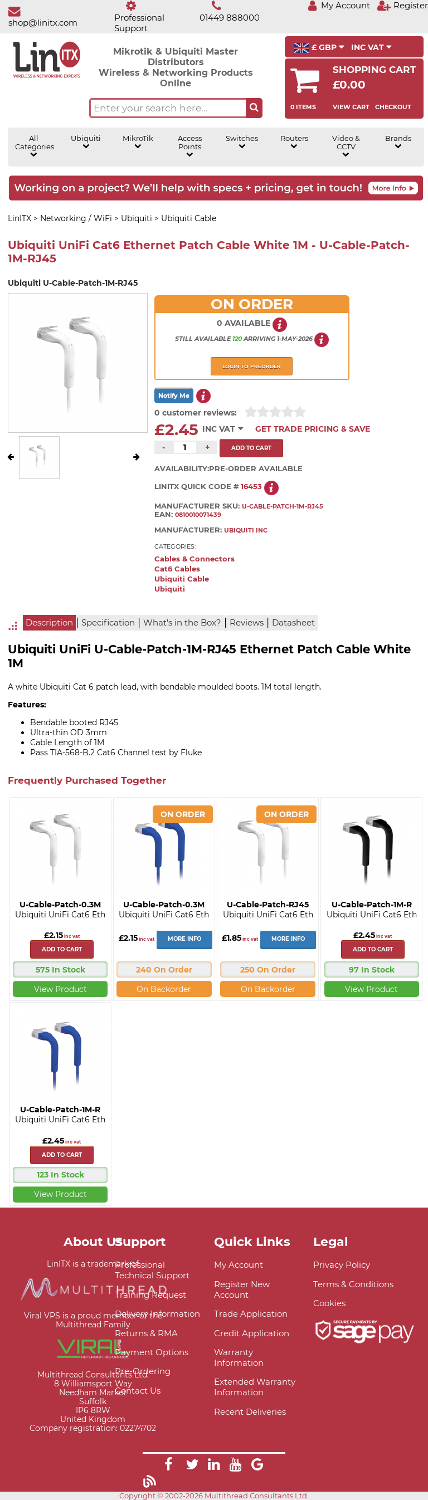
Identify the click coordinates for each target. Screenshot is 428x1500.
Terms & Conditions (353, 1284)
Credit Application (251, 1333)
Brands (398, 142)
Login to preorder (251, 366)
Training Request (150, 1294)
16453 (251, 486)
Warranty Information (239, 1357)
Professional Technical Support (152, 1270)
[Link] (168, 1466)
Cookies (329, 1303)
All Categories (34, 146)
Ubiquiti (86, 142)
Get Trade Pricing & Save (312, 429)
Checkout (393, 107)
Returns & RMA (146, 1333)
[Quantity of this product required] (185, 447)
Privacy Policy (341, 1264)
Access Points (190, 146)
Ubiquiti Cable (181, 579)
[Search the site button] (254, 108)
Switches (242, 142)
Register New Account (242, 1289)
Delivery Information (157, 1313)
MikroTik (138, 142)
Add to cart (62, 949)
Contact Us (137, 1390)
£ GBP (319, 47)
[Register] (402, 5)
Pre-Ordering (143, 1371)
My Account (238, 1264)
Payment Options (151, 1352)
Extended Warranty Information (254, 1387)
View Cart (351, 107)
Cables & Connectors (194, 559)
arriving (259, 339)
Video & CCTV (346, 146)
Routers (294, 142)
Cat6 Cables (177, 569)
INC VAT (371, 47)
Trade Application (251, 1313)
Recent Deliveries (250, 1411)
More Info (184, 939)
